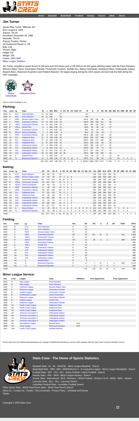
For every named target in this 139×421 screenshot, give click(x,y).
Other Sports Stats (12, 387)
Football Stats (39, 372)
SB (79, 171)
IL (15, 156)
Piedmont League (26, 287)
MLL (51, 381)
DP (118, 171)
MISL (120, 378)
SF (130, 171)
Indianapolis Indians (29, 145)
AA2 (16, 145)
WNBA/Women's (71, 369)
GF (68, 111)
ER (102, 111)
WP (130, 111)
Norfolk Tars (26, 127)
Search (95, 366)
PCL (16, 137)
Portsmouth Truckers (30, 124)
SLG (104, 171)
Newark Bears (27, 156)
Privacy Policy (58, 390)
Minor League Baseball (79, 366)
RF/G (134, 224)
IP (87, 111)
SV (80, 111)
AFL (62, 372)
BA (95, 171)
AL (49, 366)
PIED (17, 119)
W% (51, 111)
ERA (56, 111)
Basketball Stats (40, 369)
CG (71, 111)
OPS (109, 171)
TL (16, 158)
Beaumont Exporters (30, 158)
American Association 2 (29, 313)
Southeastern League (28, 295)
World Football (85, 378)
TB (114, 171)
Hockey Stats (39, 375)
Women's (71, 378)
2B (64, 171)
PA (48, 171)
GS (64, 111)
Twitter (6, 393)
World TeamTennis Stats (34, 387)
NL (54, 366)
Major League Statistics (14, 61)
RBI (74, 171)
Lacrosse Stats (40, 381)
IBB (114, 111)
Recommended (42, 390)
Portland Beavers (55, 328)
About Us (7, 390)
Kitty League (24, 282)
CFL (56, 372)
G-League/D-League (90, 369)
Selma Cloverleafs (11, 93)
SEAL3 (17, 132)
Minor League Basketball (114, 369)
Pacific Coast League (28, 305)
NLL (57, 381)
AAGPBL (61, 366)
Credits (29, 390)
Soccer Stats (39, 378)
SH (127, 171)
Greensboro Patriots (30, 122)
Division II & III (101, 378)
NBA (52, 369)
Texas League (25, 326)
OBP (99, 171)
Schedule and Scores (77, 390)
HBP (122, 111)
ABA (58, 369)
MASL (113, 378)
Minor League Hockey (71, 375)
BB (110, 111)
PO (94, 224)
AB (53, 171)
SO (118, 111)
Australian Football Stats (44, 384)
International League (28, 323)
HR (106, 111)
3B (67, 171)
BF (134, 111)
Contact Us (19, 390)
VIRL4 (17, 124)
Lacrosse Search (69, 381)
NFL (50, 372)
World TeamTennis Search (60, 387)
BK (127, 111)
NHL (49, 375)
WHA (56, 375)
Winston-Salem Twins (30, 119)
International (53, 378)
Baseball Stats (40, 366)
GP (43, 171)
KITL (17, 114)
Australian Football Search (71, 384)
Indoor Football (89, 372)
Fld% (123, 224)
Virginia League (26, 292)
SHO (76, 111)
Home (41, 15)
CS (82, 171)
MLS (63, 378)
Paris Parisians (28, 114)
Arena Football (72, 372)
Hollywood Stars (28, 92)
